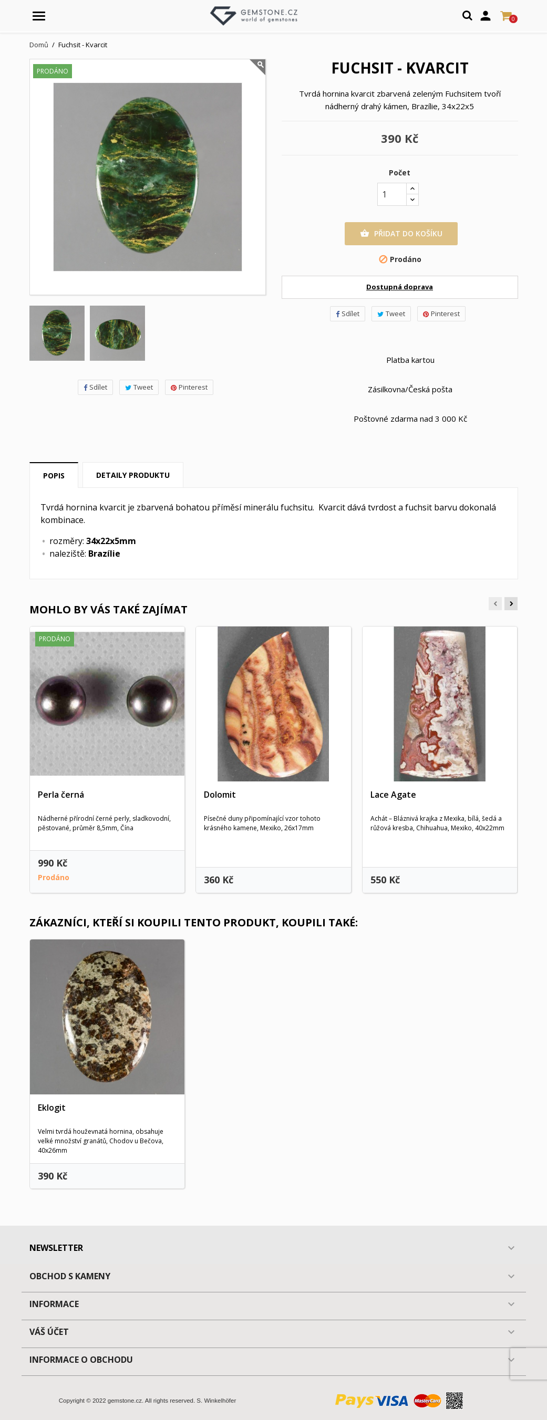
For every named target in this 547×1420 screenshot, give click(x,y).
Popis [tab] (54, 476)
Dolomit (220, 794)
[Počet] (392, 194)
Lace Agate (393, 794)
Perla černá (61, 794)
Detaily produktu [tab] (133, 475)
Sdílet (95, 387)
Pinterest (189, 387)
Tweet (139, 387)
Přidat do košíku (401, 233)
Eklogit (52, 1107)
